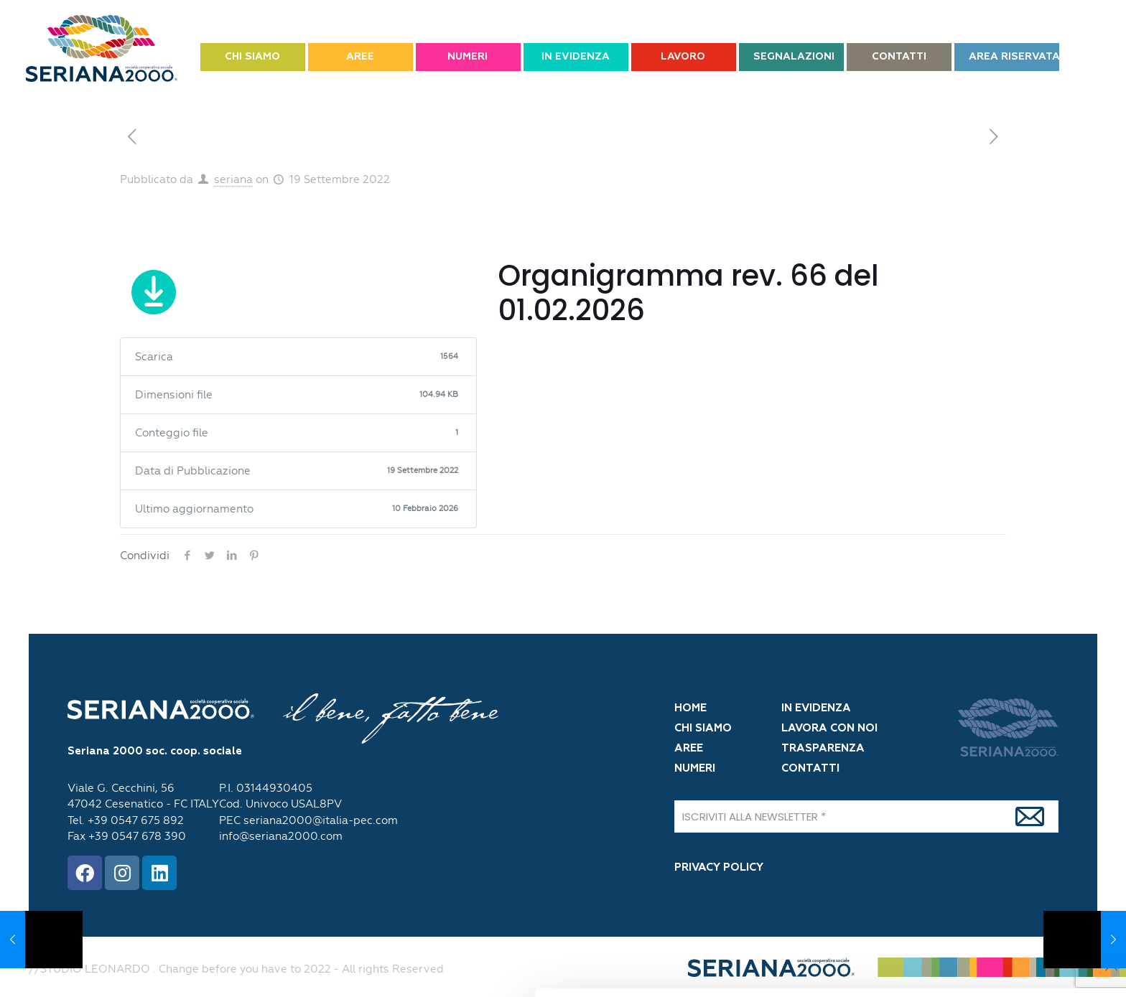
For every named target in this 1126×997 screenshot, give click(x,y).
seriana (233, 179)
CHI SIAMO (703, 728)
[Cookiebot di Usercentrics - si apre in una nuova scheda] (93, 969)
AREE (688, 748)
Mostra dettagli (762, 969)
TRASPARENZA (823, 748)
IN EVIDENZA (816, 708)
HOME (690, 708)
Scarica (153, 295)
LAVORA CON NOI (829, 728)
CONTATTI (810, 768)
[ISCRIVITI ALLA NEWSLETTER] (866, 816)
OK (1006, 854)
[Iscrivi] (1030, 816)
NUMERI (694, 768)
